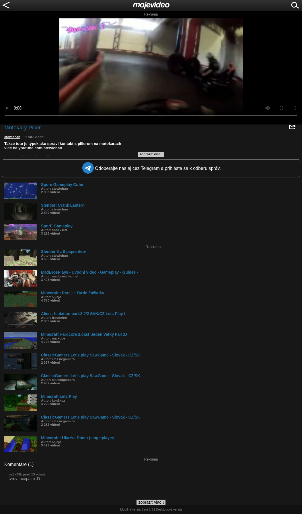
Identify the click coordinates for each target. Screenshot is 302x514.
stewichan (12, 137)
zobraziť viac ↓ (151, 154)
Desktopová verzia (169, 509)
